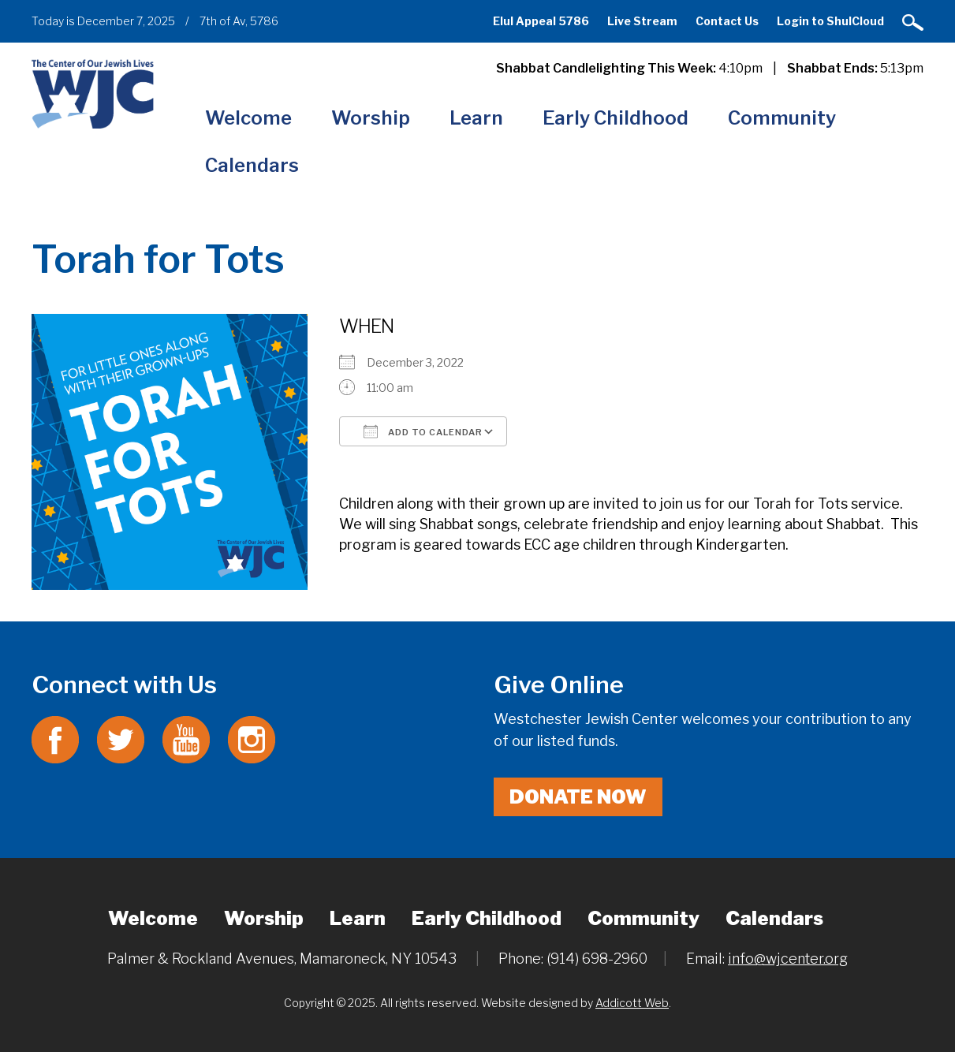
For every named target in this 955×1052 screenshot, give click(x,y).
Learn (476, 117)
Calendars (252, 165)
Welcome (248, 117)
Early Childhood (615, 117)
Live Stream (642, 21)
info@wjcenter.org (788, 958)
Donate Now (578, 796)
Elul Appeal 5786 (541, 21)
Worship (370, 117)
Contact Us (727, 21)
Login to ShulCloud (830, 21)
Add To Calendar (423, 431)
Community (782, 117)
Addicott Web (632, 1002)
